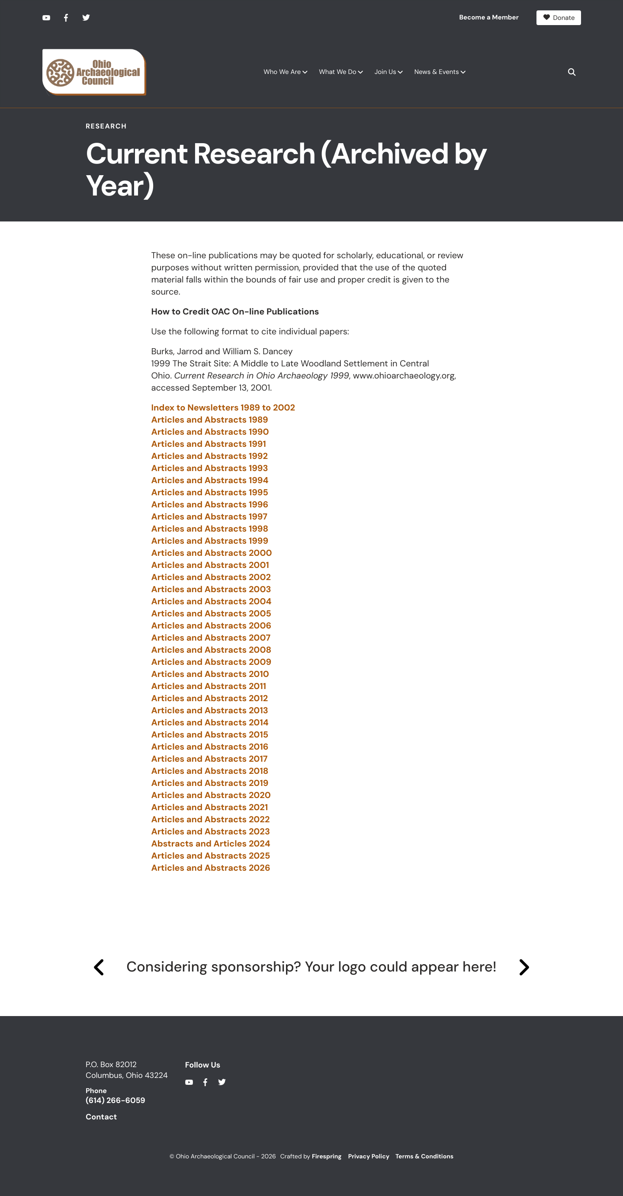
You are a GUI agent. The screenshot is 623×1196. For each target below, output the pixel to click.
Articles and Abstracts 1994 (210, 480)
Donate (559, 17)
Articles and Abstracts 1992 (209, 456)
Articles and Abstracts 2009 (211, 662)
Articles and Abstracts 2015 (210, 735)
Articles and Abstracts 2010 (210, 674)
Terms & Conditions (424, 1156)
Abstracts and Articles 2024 (210, 844)
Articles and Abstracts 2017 (209, 759)
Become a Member (489, 17)
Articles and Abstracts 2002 (211, 577)
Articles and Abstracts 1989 (209, 420)
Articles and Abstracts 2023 (210, 831)
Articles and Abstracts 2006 (211, 626)
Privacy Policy (368, 1156)
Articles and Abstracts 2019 (210, 783)
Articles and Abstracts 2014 (210, 722)
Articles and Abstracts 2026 (210, 868)
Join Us (385, 71)
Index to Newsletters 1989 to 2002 (223, 408)
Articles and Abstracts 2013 (209, 710)
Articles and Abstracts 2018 (210, 771)
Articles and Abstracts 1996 (210, 504)
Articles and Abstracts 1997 (209, 517)
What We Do (337, 71)
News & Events (436, 71)
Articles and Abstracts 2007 (211, 638)
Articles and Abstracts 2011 (209, 686)
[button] (572, 71)
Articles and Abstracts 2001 (210, 565)
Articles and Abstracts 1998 (210, 529)
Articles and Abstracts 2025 (210, 856)
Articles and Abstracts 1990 (210, 432)
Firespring (327, 1156)
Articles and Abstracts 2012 (209, 698)
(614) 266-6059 (115, 1100)
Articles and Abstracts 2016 (210, 747)
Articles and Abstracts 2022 (210, 819)
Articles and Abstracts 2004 (211, 601)
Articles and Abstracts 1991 (208, 444)
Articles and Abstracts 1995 (209, 492)
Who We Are (282, 71)
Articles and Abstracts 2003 (211, 589)
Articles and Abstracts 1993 (209, 468)
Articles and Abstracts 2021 (209, 807)
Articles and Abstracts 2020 (211, 795)
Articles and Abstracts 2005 (211, 613)
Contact (101, 1116)
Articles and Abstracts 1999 (210, 541)
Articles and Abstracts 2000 (211, 553)
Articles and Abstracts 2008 (211, 650)
